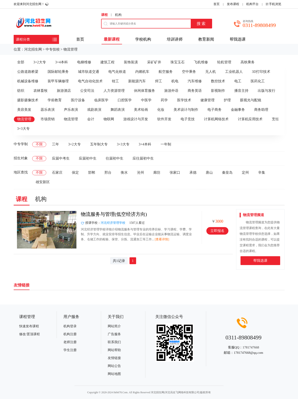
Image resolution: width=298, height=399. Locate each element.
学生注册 (70, 350)
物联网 (109, 119)
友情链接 (114, 358)
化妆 (160, 109)
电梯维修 (84, 62)
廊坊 (156, 172)
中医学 (146, 100)
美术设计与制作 (186, 109)
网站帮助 (114, 350)
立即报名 (217, 231)
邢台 (107, 172)
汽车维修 (195, 81)
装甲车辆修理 (58, 81)
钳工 (115, 81)
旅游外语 (171, 90)
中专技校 (53, 49)
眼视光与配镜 (250, 100)
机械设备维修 (27, 81)
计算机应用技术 (250, 119)
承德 (192, 172)
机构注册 (70, 334)
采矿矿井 (154, 62)
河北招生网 (33, 49)
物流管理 (70, 49)
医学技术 (184, 100)
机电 (174, 81)
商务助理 (261, 109)
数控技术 (218, 81)
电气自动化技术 (90, 81)
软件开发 (164, 119)
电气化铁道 (117, 71)
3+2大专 (39, 62)
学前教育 (55, 100)
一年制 (166, 144)
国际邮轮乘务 (58, 71)
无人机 (210, 71)
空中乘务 (189, 71)
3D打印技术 (261, 71)
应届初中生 (87, 158)
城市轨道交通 (88, 71)
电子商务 (214, 109)
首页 (216, 4)
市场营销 (48, 119)
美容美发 (24, 109)
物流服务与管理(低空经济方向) (114, 214)
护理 (227, 100)
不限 (39, 144)
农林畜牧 (40, 90)
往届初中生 (114, 158)
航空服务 (166, 71)
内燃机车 (142, 71)
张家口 (175, 172)
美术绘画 (141, 109)
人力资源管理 (114, 90)
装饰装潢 (131, 62)
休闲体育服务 (144, 90)
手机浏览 (275, 4)
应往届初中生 (143, 158)
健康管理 (207, 100)
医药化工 (258, 81)
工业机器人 (234, 71)
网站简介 (114, 326)
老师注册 (70, 342)
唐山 (209, 172)
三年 (55, 144)
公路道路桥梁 (27, 71)
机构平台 (252, 4)
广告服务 (114, 334)
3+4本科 (61, 62)
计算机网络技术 (216, 119)
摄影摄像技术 (27, 100)
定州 (245, 172)
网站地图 (114, 374)
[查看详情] (162, 239)
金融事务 (238, 109)
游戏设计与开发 (135, 119)
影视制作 (218, 90)
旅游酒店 (64, 90)
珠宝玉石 (177, 62)
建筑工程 (107, 62)
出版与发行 (266, 90)
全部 (20, 62)
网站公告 (114, 366)
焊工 (158, 81)
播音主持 (241, 90)
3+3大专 (23, 128)
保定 (75, 172)
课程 (104, 15)
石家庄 (57, 172)
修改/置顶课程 (29, 334)
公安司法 (87, 90)
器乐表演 (48, 109)
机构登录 (70, 326)
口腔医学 (125, 100)
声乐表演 (71, 109)
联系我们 (114, 342)
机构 (118, 15)
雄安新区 (43, 182)
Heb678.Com (120, 392)
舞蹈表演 (118, 109)
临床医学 (101, 100)
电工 (237, 81)
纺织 (20, 90)
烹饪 (275, 119)
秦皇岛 (227, 172)
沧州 (140, 172)
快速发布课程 (29, 326)
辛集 (261, 172)
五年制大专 (99, 144)
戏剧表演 (94, 109)
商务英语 (195, 90)
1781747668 (250, 347)
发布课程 (233, 4)
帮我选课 (260, 260)
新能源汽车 (137, 81)
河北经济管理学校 (113, 222)
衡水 (124, 172)
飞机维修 (201, 62)
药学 (164, 100)
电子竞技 (188, 119)
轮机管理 (224, 62)
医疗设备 (78, 100)
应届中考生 (61, 158)
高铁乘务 (248, 62)
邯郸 (91, 172)
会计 (90, 119)
